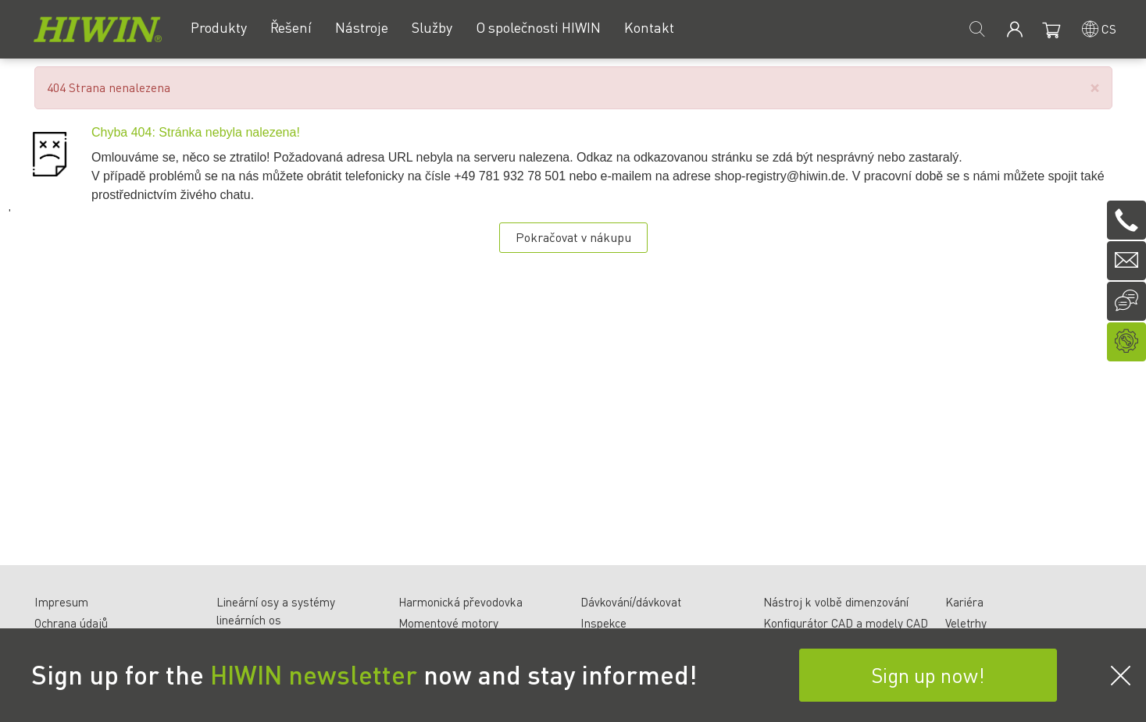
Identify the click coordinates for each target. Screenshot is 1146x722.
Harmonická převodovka (460, 602)
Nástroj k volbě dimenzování (836, 602)
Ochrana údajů (71, 623)
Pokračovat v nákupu (573, 237)
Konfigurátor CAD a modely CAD (845, 623)
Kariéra (964, 602)
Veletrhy (966, 623)
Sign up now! (928, 675)
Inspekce (603, 623)
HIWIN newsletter (313, 674)
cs (1108, 28)
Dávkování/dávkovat (630, 602)
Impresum (61, 602)
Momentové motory (448, 623)
